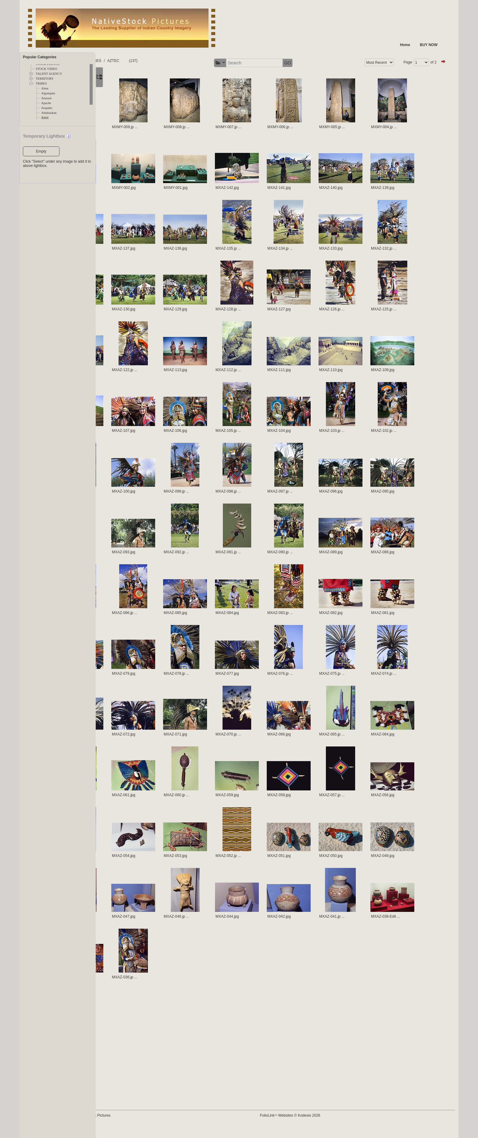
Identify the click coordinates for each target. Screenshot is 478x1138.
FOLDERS (124, 61)
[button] (242, 63)
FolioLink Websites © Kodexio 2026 (312, 1125)
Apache (46, 103)
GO (309, 62)
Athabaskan (48, 112)
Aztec (45, 117)
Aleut (44, 88)
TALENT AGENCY (49, 73)
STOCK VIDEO (46, 68)
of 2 (427, 62)
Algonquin (48, 93)
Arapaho (46, 108)
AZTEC (164, 61)
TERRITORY (45, 78)
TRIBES (41, 83)
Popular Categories (39, 57)
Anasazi (46, 98)
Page (401, 62)
